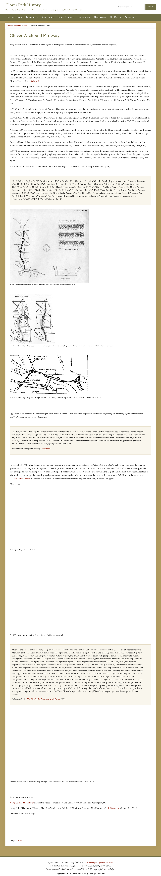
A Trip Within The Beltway (22, 804)
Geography (18, 25)
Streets (26, 25)
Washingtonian (112, 809)
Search (150, 7)
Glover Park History (24, 5)
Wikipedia (35, 82)
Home (9, 25)
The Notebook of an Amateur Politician (43, 700)
